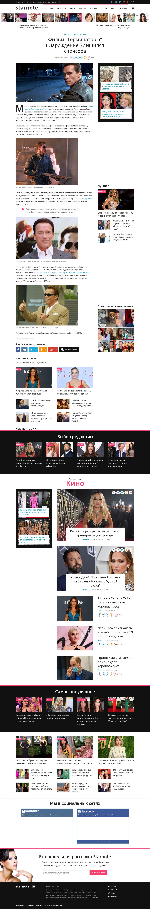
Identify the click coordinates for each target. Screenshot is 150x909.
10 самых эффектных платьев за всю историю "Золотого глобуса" (120, 718)
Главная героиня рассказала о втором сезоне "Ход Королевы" (82, 403)
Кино (18, 369)
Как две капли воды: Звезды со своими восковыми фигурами (82, 772)
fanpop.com (30, 338)
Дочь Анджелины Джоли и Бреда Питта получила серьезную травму (28, 718)
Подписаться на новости (103, 841)
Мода (111, 699)
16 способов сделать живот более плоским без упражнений (122, 237)
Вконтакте (114, 886)
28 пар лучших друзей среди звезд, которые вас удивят (123, 772)
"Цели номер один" (84, 198)
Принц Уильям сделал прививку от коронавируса (41, 403)
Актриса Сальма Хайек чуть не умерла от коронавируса (115, 602)
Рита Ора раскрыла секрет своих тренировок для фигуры (29, 463)
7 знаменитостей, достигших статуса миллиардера (117, 463)
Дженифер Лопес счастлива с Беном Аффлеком (55, 463)
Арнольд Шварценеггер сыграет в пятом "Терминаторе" (65, 272)
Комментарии (71, 349)
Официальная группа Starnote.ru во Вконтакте (40, 815)
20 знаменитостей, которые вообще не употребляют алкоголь (41, 786)
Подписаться (98, 872)
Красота (101, 191)
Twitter (112, 893)
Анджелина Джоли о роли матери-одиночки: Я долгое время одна (90, 463)
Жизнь (50, 444)
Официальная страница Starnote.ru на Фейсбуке (96, 815)
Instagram (113, 896)
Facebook (113, 890)
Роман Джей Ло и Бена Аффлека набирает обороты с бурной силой (95, 581)
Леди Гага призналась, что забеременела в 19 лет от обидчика (115, 632)
